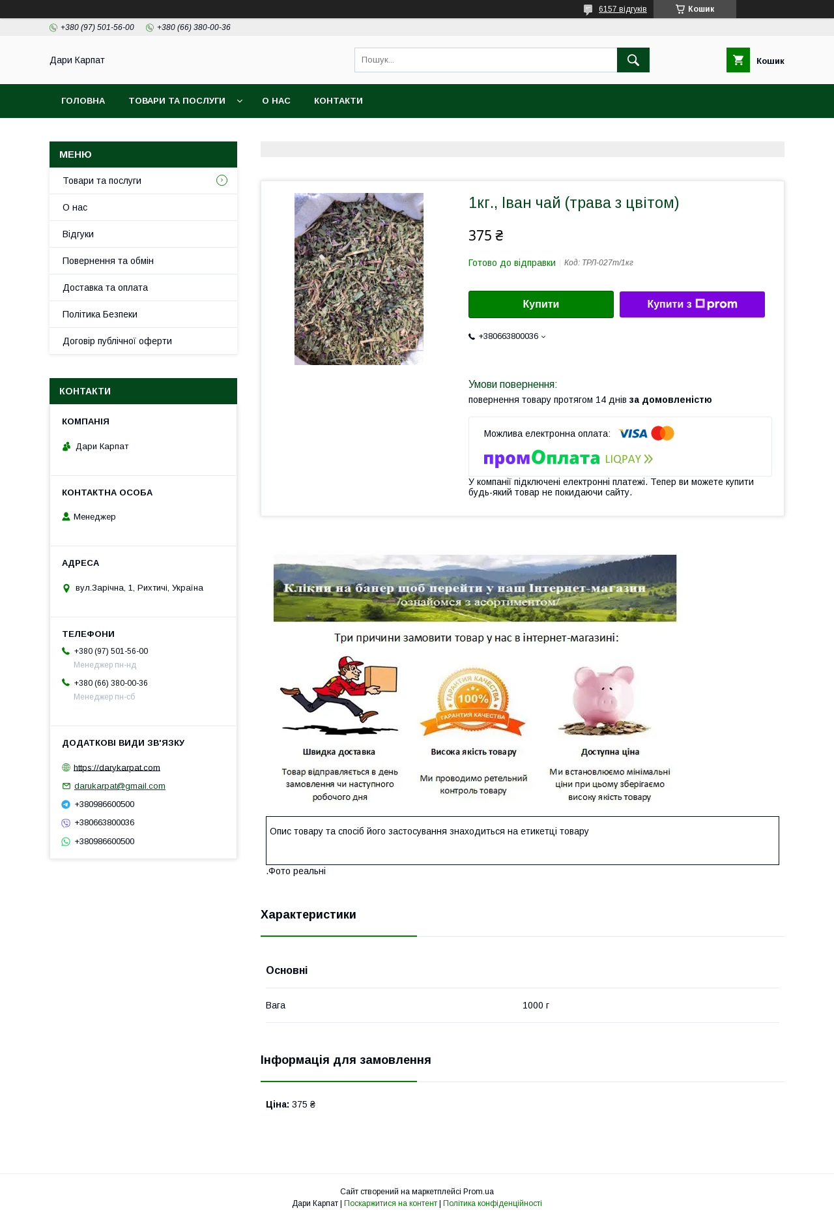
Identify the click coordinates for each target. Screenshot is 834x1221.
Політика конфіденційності (492, 1203)
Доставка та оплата (105, 287)
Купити (541, 304)
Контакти (338, 101)
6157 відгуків (623, 9)
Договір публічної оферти (117, 341)
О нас (276, 101)
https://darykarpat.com (117, 767)
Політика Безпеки (100, 314)
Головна (83, 101)
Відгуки (78, 234)
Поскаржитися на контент (390, 1203)
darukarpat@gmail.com (119, 786)
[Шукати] (633, 60)
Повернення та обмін (108, 261)
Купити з (692, 304)
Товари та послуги (176, 101)
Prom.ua (478, 1191)
